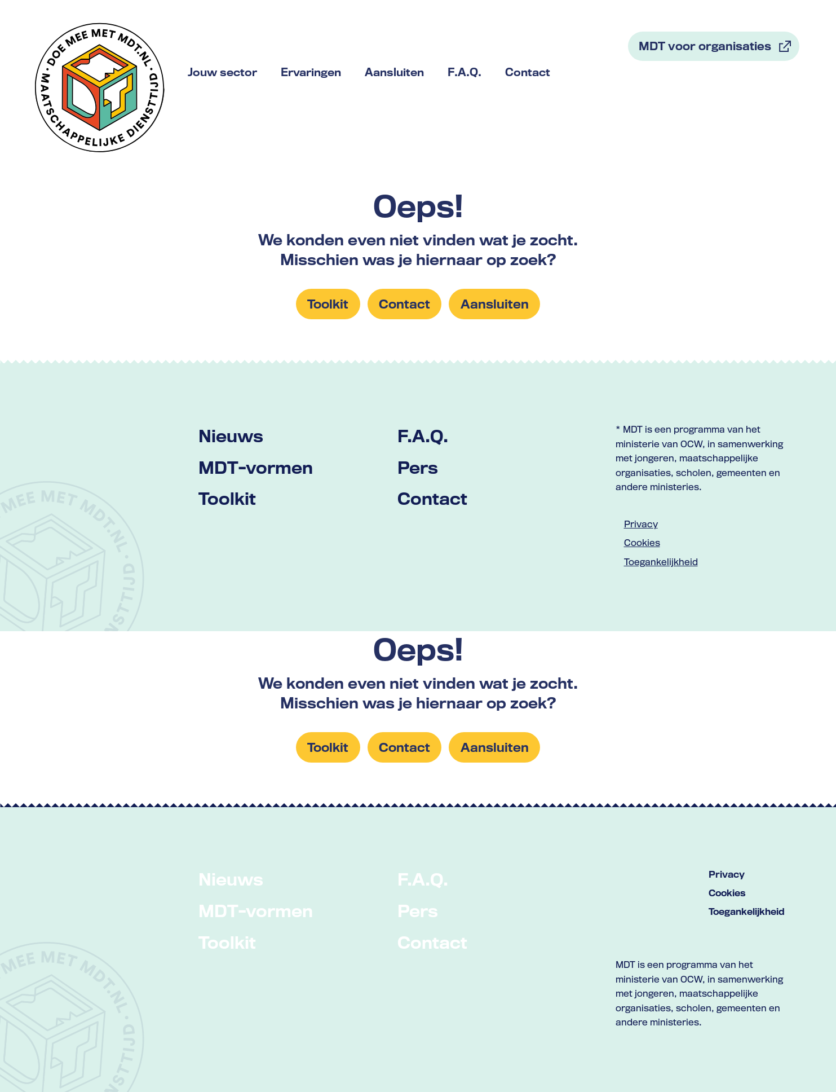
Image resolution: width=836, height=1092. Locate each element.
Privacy (641, 524)
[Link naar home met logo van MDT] (100, 87)
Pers (417, 467)
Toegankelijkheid (661, 561)
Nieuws (230, 435)
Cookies (642, 542)
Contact (432, 498)
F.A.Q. (422, 435)
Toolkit (227, 498)
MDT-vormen (255, 467)
